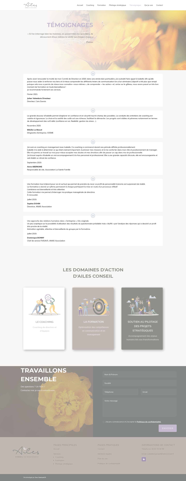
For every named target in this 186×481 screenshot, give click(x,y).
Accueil (80, 5)
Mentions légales (105, 454)
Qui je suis (148, 5)
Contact (159, 5)
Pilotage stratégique (117, 5)
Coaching (90, 5)
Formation (101, 5)
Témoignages (135, 5)
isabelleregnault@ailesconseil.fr (160, 454)
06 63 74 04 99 (158, 449)
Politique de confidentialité (109, 463)
